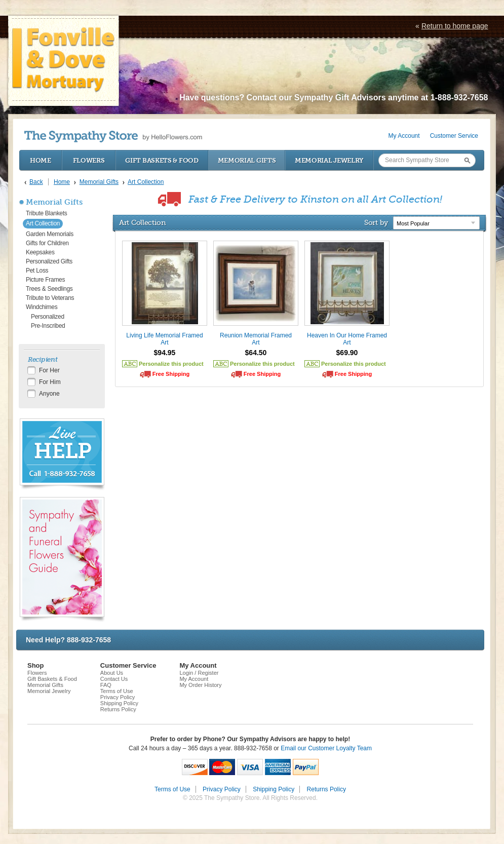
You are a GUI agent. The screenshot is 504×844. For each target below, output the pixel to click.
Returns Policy (118, 709)
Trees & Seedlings (49, 288)
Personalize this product (171, 364)
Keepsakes (40, 252)
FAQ (105, 685)
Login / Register (198, 673)
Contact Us (114, 679)
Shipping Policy (119, 703)
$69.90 (347, 353)
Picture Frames (45, 279)
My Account (404, 135)
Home (40, 160)
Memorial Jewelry (329, 160)
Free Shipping (170, 374)
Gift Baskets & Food (161, 160)
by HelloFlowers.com (113, 136)
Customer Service (454, 135)
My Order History (200, 685)
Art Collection (43, 223)
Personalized (47, 316)
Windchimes (41, 307)
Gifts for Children (47, 243)
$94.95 (165, 353)
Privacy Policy (117, 697)
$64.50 (256, 353)
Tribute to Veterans (50, 297)
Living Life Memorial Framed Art (164, 339)
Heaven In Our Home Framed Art (347, 339)
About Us (111, 673)
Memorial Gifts (247, 160)
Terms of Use (116, 691)
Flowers (89, 160)
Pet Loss (37, 270)
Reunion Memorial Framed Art (256, 339)
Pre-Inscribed (48, 325)
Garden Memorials (49, 234)
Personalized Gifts (49, 261)
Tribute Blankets (46, 213)
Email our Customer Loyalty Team (326, 748)
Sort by (376, 222)
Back (36, 181)
